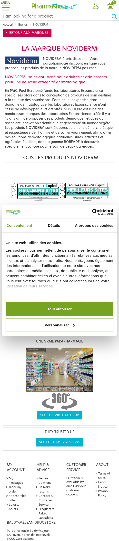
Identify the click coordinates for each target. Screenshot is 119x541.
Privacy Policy (103, 493)
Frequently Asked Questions (46, 513)
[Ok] (115, 16)
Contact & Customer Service (46, 500)
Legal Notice (103, 484)
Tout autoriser (59, 309)
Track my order (15, 489)
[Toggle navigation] (6, 6)
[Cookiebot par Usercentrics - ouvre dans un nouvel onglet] (92, 212)
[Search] (55, 16)
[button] (95, 6)
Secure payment (45, 480)
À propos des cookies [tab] (94, 225)
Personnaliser (60, 325)
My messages (16, 480)
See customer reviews (59, 442)
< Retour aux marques (27, 32)
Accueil (8, 25)
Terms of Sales (104, 475)
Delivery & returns (46, 489)
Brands (23, 25)
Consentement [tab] (19, 225)
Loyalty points (14, 507)
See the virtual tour (59, 415)
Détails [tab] (54, 225)
